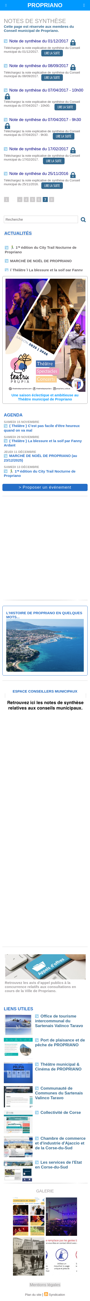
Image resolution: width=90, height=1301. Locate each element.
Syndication (57, 1294)
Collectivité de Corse (61, 1112)
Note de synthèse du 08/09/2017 (43, 66)
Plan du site (33, 1294)
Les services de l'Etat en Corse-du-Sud (58, 1164)
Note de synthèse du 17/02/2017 (43, 149)
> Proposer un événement (45, 487)
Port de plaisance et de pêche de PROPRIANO (60, 1042)
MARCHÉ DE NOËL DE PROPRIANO (41, 262)
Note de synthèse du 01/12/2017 (43, 41)
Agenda (13, 415)
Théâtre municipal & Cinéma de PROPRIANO (58, 1066)
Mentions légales (45, 1285)
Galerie (45, 1191)
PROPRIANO (45, 5)
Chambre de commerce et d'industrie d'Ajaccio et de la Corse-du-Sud (60, 1143)
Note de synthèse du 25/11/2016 (43, 173)
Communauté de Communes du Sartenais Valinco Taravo (59, 1093)
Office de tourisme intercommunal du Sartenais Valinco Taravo (59, 1021)
